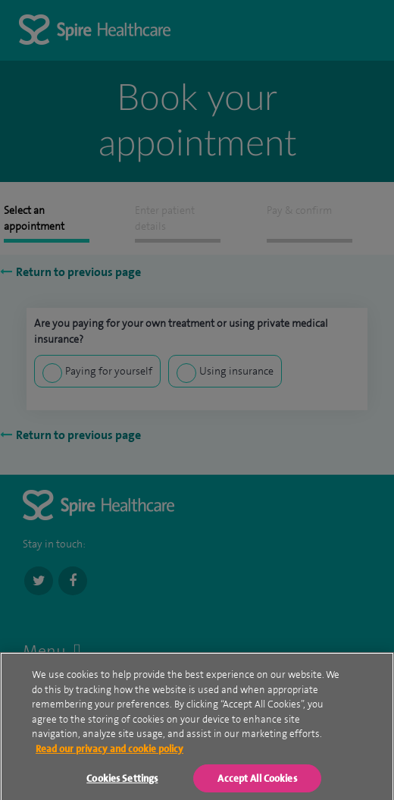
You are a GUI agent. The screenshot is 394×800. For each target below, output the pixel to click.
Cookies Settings (122, 781)
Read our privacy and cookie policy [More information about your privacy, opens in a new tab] (109, 752)
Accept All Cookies (256, 781)
